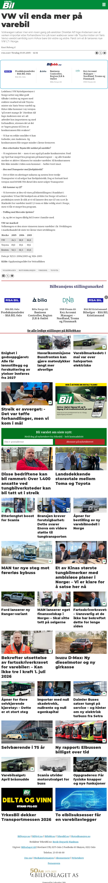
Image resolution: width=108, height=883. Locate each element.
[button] (106, 297)
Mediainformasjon (44, 858)
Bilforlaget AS (28, 847)
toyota (54, 270)
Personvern (54, 863)
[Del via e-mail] (104, 53)
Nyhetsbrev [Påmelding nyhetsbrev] (78, 858)
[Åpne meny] (104, 4)
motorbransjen (27, 270)
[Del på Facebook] (97, 53)
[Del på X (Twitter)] (100, 53)
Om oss (28, 858)
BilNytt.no (37, 836)
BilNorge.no (24, 836)
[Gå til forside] (49, 4)
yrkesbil (42, 270)
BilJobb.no (50, 836)
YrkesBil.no (63, 836)
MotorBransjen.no (80, 836)
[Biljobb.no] (54, 64)
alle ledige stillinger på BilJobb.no (54, 330)
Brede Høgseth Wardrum (66, 842)
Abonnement (63, 858)
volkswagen (9, 270)
